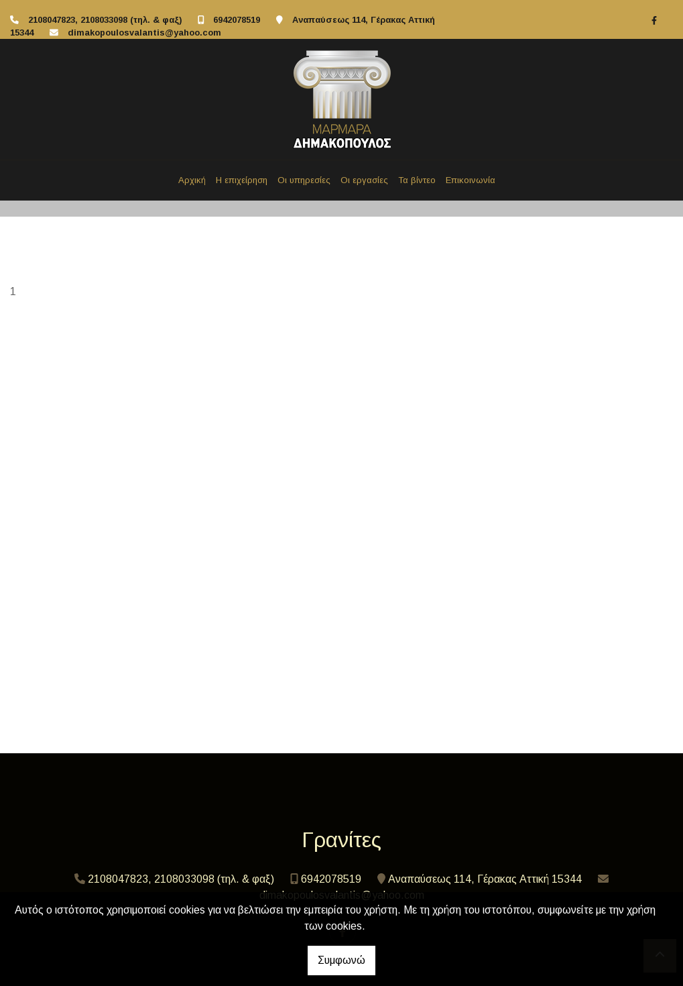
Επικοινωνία (470, 180)
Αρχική (192, 180)
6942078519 (236, 20)
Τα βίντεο (417, 180)
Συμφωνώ (341, 960)
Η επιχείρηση (241, 180)
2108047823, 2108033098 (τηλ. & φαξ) (105, 20)
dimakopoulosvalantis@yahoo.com (144, 33)
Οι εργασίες (364, 180)
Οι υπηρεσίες (303, 180)
